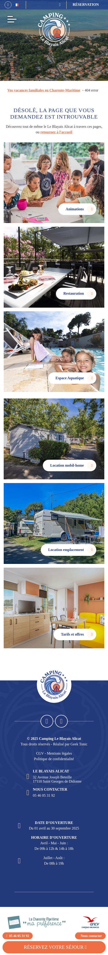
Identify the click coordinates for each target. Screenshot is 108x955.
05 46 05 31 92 (44, 795)
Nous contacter (91, 936)
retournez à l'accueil (56, 132)
